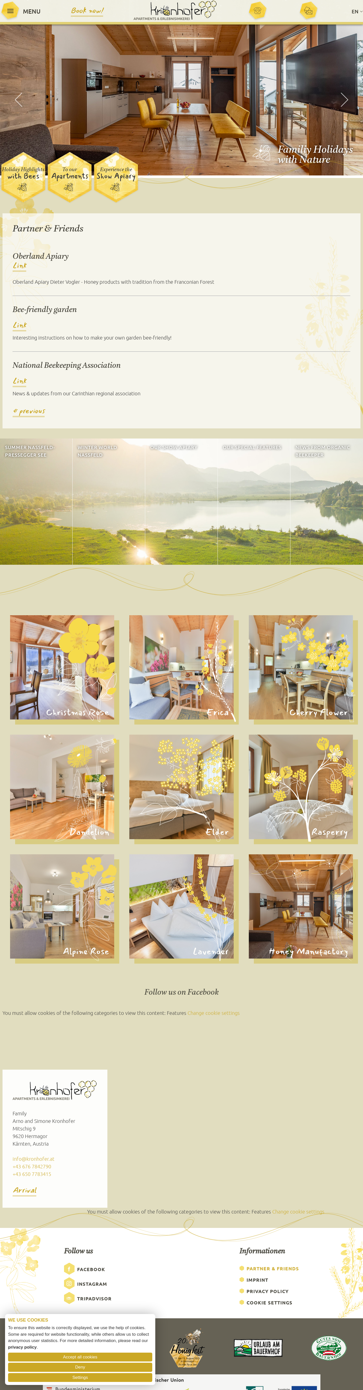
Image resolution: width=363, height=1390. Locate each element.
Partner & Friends (273, 1269)
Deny (80, 1367)
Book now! (87, 11)
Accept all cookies (80, 1357)
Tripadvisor (94, 1299)
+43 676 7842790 (32, 1167)
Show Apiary (116, 177)
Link (19, 266)
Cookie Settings (269, 1303)
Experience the (116, 170)
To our (69, 170)
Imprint (257, 1280)
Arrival (24, 1191)
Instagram (92, 1284)
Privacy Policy (268, 1292)
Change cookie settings (214, 1013)
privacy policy (22, 1347)
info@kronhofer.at (33, 1159)
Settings (80, 1377)
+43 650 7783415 (32, 1174)
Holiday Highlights (23, 170)
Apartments (69, 177)
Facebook (91, 1270)
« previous (29, 411)
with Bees (23, 177)
